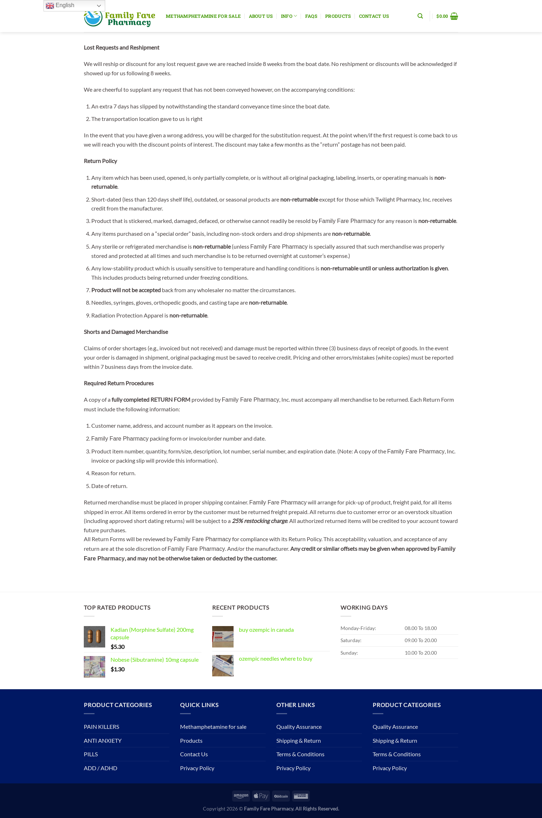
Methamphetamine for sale (203, 16)
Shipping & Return (298, 740)
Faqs (311, 16)
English (60, 5)
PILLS (91, 754)
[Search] (420, 16)
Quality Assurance (299, 726)
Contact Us (374, 16)
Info (289, 15)
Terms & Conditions (300, 754)
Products (338, 16)
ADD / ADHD (100, 767)
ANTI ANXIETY (103, 740)
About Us (261, 16)
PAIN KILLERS (101, 726)
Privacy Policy (197, 767)
